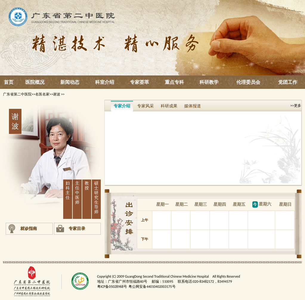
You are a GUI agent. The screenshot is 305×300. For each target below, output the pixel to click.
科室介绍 (104, 82)
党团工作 (287, 82)
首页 (8, 82)
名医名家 (42, 94)
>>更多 (295, 105)
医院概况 (34, 82)
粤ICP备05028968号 (112, 286)
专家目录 (77, 228)
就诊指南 (28, 228)
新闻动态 (69, 82)
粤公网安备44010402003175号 (151, 286)
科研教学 (209, 82)
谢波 (57, 94)
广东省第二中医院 (17, 94)
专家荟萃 (139, 82)
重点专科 (174, 82)
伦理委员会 (248, 82)
